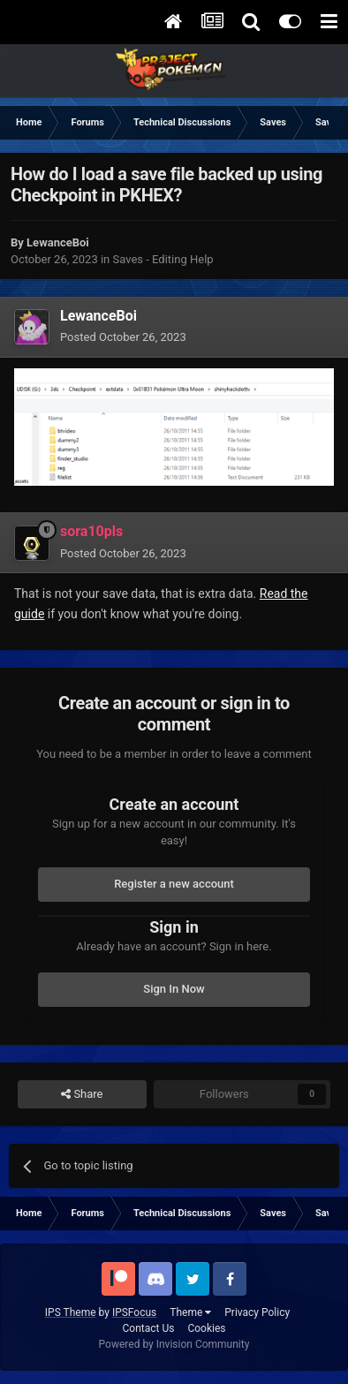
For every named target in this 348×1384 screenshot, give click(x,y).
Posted (123, 337)
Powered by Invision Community (174, 1344)
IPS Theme (70, 1312)
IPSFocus (134, 1312)
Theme (190, 1312)
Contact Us (149, 1328)
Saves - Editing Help (163, 259)
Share (81, 1094)
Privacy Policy (257, 1312)
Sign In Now (173, 988)
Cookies (206, 1328)
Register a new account (174, 883)
